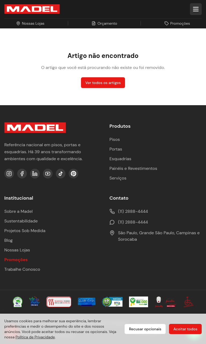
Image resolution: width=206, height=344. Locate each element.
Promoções (16, 259)
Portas (115, 149)
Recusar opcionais (145, 329)
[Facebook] (22, 173)
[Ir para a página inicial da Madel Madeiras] (32, 9)
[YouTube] (48, 173)
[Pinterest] (73, 173)
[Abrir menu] (196, 9)
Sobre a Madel (18, 211)
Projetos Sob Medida (24, 230)
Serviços (117, 178)
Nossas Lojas (17, 250)
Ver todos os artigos (103, 82)
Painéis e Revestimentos (133, 168)
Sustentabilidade (21, 221)
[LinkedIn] (35, 173)
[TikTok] (60, 173)
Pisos (114, 139)
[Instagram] (9, 173)
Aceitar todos (185, 329)
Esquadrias (120, 159)
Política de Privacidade (35, 337)
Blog (8, 240)
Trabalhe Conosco (22, 269)
